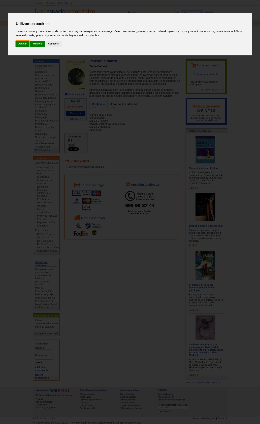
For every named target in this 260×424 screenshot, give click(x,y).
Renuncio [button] (37, 43)
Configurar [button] (54, 43)
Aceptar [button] (22, 43)
